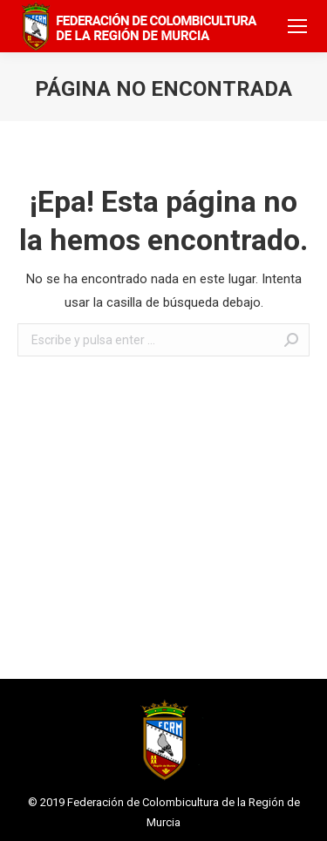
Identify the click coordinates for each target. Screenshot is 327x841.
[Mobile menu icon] (297, 26)
